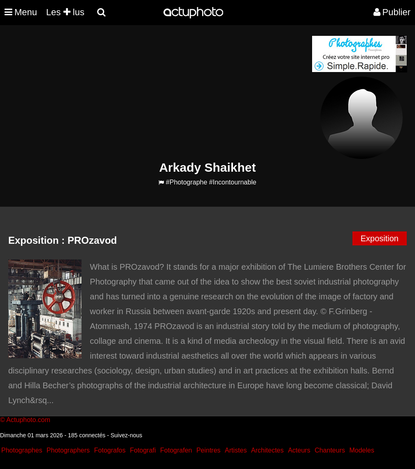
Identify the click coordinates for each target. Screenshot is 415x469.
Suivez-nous (126, 435)
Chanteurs (330, 450)
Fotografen (176, 450)
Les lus (65, 12)
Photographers (68, 450)
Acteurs (299, 450)
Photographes (21, 450)
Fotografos (110, 450)
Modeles (361, 450)
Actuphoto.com (28, 419)
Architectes (267, 450)
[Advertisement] (158, 93)
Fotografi (143, 450)
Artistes (236, 450)
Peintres (208, 450)
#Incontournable (232, 182)
